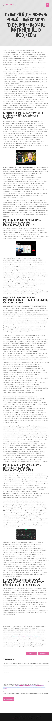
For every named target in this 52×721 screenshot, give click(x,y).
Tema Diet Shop (15, 718)
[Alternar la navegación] (47, 5)
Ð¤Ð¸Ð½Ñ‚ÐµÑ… (37, 40)
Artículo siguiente (43, 654)
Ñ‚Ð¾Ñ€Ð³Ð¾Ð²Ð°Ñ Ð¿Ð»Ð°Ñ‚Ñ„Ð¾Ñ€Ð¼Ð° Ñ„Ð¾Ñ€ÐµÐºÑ (27, 636)
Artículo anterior (32, 654)
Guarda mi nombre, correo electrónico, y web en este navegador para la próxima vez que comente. (26, 693)
